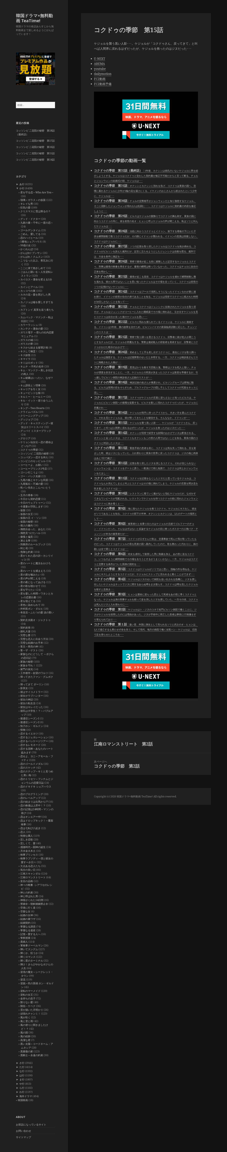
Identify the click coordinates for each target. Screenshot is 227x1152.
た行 (21, 1067)
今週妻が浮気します (31, 506)
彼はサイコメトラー (31, 692)
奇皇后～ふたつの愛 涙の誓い (37, 612)
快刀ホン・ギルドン (31, 726)
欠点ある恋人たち (30, 866)
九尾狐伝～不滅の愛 (31, 483)
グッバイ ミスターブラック (35, 431)
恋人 (22, 832)
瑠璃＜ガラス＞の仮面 (33, 200)
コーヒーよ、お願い (31, 465)
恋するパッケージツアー (34, 741)
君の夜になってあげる (33, 582)
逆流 (22, 979)
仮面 (22, 510)
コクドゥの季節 (29, 449)
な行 (21, 1071)
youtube (100, 69)
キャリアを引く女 (30, 389)
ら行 (21, 1088)
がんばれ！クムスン (31, 256)
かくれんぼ (26, 249)
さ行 (21, 1063)
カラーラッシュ (29, 325)
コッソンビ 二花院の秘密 (34, 453)
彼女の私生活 (27, 703)
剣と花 (24, 548)
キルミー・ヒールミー (33, 396)
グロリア (25, 438)
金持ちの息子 (27, 998)
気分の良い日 (27, 869)
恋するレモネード (30, 745)
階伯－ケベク (27, 1006)
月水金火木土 (27, 851)
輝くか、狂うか (29, 953)
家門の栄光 (26, 669)
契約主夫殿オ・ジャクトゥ (35, 620)
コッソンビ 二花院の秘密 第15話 (35, 153)
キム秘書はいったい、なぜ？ (36, 378)
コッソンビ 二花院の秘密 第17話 (35, 140)
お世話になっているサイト (31, 1124)
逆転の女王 (26, 994)
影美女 (24, 688)
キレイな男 (26, 203)
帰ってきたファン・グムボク (36, 676)
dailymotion (102, 74)
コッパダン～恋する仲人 (34, 457)
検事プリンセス (29, 854)
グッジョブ (26, 419)
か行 (21, 188)
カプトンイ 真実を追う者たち (37, 309)
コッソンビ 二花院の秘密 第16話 (35, 147)
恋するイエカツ (29, 733)
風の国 (24, 1032)
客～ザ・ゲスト (29, 650)
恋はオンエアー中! (30, 817)
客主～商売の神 (29, 646)
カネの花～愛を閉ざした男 (35, 294)
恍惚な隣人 (26, 835)
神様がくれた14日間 (31, 900)
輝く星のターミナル (31, 960)
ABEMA (99, 64)
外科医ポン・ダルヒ (31, 608)
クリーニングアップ (31, 415)
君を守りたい (27, 589)
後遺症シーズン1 (29, 718)
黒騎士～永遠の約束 (31, 1055)
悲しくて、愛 (27, 843)
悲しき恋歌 (26, 839)
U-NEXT (99, 59)
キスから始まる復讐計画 (34, 347)
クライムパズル (29, 412)
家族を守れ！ (27, 665)
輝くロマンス (27, 957)
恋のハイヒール (29, 238)
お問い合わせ (23, 1131)
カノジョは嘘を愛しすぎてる (36, 302)
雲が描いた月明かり (31, 1010)
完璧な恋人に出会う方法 (34, 639)
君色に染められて (30, 605)
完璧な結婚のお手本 (31, 642)
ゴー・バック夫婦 (30, 476)
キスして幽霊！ (29, 351)
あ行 (21, 184)
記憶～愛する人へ (30, 934)
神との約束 (26, 892)
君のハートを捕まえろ (33, 571)
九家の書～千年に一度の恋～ (36, 222)
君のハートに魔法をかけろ (35, 563)
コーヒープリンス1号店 (33, 468)
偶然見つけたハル (30, 533)
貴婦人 (24, 941)
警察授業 (25, 938)
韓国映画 (23, 1100)
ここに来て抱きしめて (33, 268)
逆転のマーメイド (30, 991)
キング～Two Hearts (32, 408)
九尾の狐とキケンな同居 (34, 480)
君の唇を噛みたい (30, 574)
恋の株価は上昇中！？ (33, 805)
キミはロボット (29, 362)
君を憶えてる (27, 601)
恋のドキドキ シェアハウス (35, 786)
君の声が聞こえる (30, 578)
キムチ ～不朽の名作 (32, 366)
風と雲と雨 (26, 1021)
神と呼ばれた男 (29, 896)
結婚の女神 (26, 915)
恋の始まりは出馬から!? (34, 801)
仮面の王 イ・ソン (30, 518)
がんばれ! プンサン (31, 253)
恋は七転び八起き (30, 828)
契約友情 (25, 627)
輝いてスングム (29, 949)
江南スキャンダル (30, 873)
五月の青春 (26, 495)
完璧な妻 (25, 635)
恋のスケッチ (27, 767)
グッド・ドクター (30, 219)
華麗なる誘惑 (27, 926)
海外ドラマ (25, 1096)
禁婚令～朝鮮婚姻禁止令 (34, 904)
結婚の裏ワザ (27, 919)
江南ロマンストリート (33, 877)
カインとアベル (29, 287)
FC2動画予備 (102, 84)
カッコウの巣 (27, 290)
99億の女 (25, 245)
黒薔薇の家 (26, 1051)
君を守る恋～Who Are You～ (37, 192)
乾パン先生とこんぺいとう (35, 487)
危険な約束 (26, 552)
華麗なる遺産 (27, 930)
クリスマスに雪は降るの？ (35, 211)
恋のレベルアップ (30, 798)
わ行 (21, 1092)
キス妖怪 (25, 355)
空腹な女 (25, 911)
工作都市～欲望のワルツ (34, 673)
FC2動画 (99, 79)
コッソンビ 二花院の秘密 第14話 (35, 159)
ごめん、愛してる (30, 234)
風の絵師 (25, 1036)
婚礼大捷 (25, 631)
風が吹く (25, 1017)
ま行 (21, 1079)
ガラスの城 (26, 340)
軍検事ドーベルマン (31, 945)
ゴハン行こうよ (29, 472)
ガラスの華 (26, 343)
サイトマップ (23, 1137)
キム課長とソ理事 (30, 385)
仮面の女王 (26, 514)
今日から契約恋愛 (30, 499)
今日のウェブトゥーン (33, 502)
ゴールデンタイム (30, 230)
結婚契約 (25, 922)
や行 (21, 1083)
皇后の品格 (26, 881)
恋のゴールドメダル (31, 764)
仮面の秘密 (26, 521)
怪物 (22, 729)
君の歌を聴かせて (30, 586)
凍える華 (25, 540)
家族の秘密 (26, 661)
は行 (21, 1075)
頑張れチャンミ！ (30, 1013)
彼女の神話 (26, 699)
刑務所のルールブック (33, 544)
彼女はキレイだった (31, 707)
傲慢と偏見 (26, 536)
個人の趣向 (26, 525)
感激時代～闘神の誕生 (33, 847)
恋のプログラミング (31, 794)
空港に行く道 (27, 907)
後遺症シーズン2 (29, 722)
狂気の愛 (25, 207)
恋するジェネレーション (34, 737)
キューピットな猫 (30, 393)
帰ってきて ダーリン (32, 684)
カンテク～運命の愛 (31, 328)
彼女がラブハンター (31, 695)
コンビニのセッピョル (33, 461)
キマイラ (25, 359)
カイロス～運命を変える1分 (36, 279)
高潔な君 (25, 1040)
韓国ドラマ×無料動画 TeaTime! (34, 18)
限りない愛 (26, 1002)
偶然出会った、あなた (33, 529)
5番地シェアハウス (31, 241)
